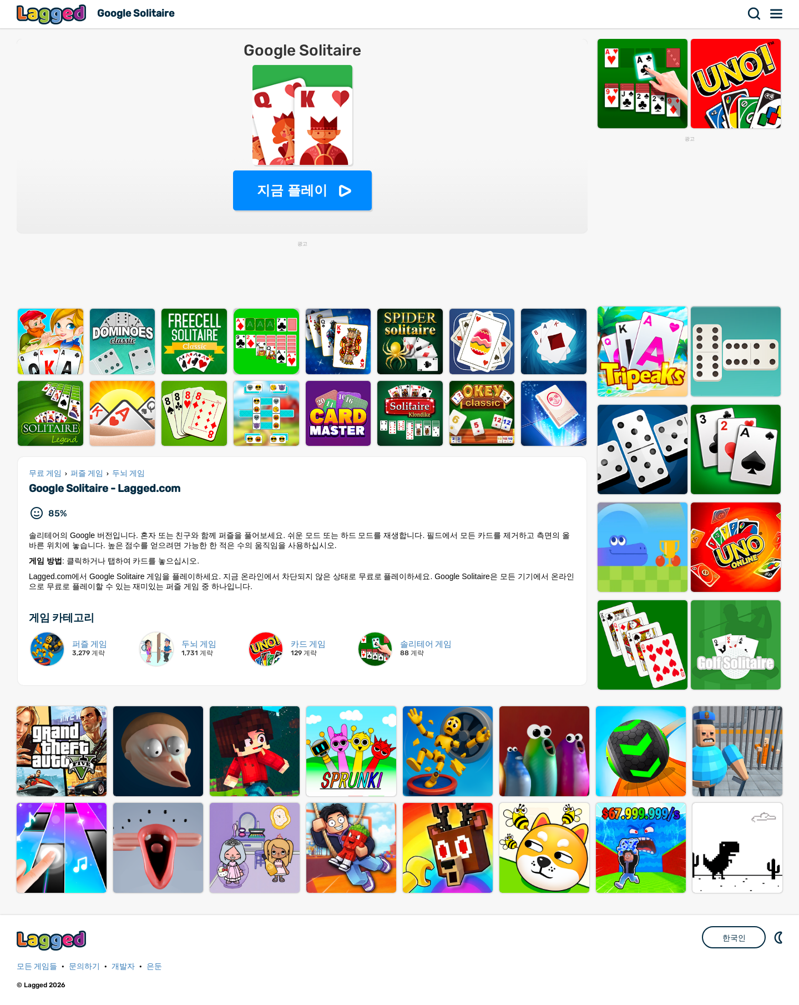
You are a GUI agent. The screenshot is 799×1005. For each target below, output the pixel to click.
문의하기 (84, 966)
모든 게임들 (37, 966)
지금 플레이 (292, 190)
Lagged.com (53, 940)
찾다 (755, 14)
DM (779, 937)
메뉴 (777, 14)
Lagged (53, 14)
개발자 (123, 966)
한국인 (734, 937)
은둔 (154, 966)
